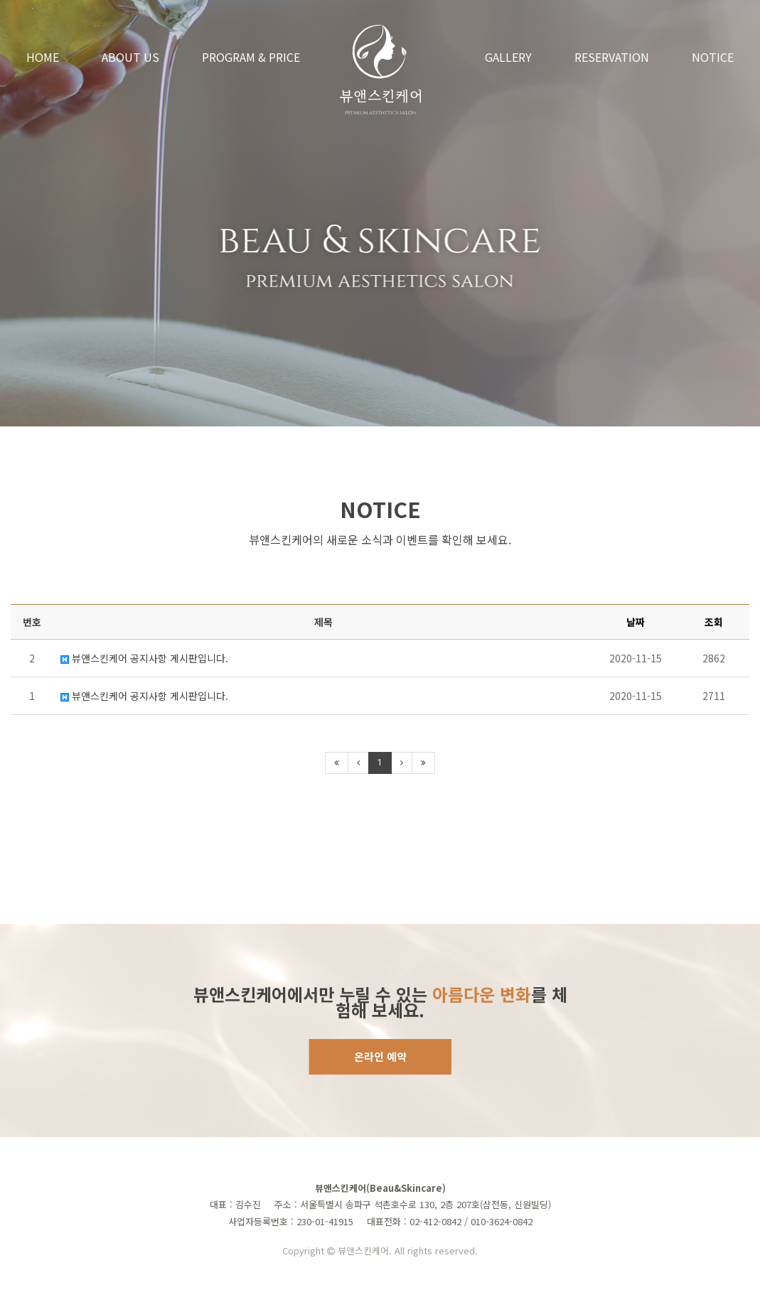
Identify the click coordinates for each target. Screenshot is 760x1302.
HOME (42, 56)
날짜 (635, 622)
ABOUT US (130, 56)
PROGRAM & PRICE (251, 56)
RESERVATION (611, 56)
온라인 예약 (380, 1056)
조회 (714, 622)
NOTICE (713, 56)
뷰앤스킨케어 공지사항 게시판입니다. (144, 658)
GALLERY (508, 56)
